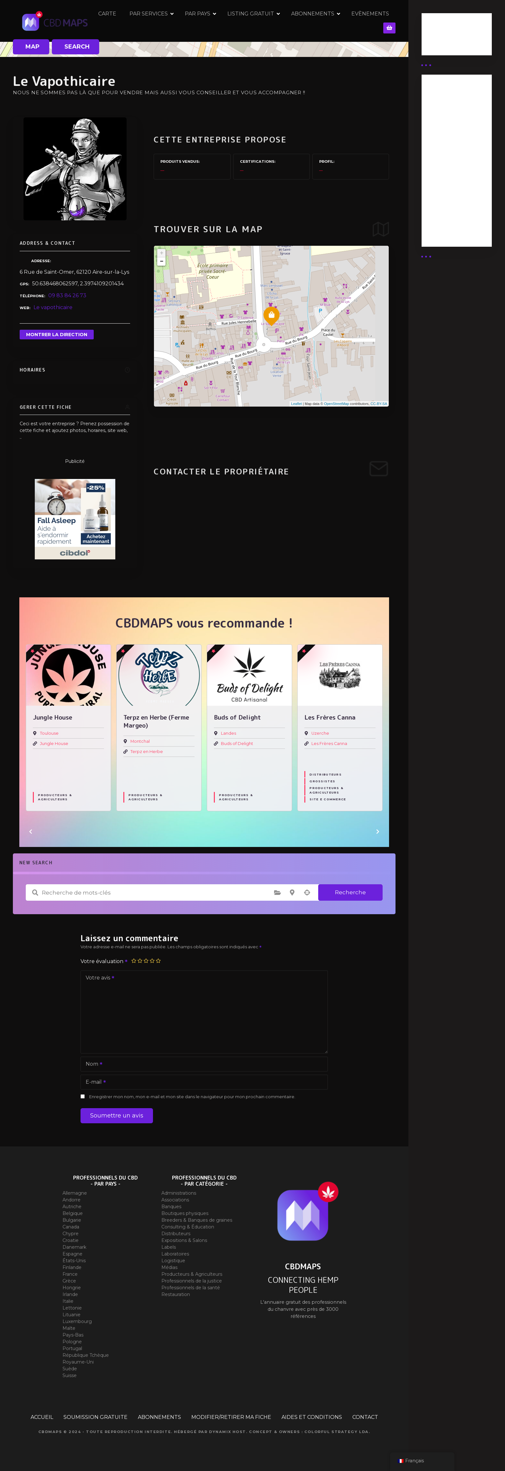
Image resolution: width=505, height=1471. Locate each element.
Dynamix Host (227, 1432)
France (70, 1274)
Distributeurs (325, 774)
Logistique (173, 1261)
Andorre (71, 1200)
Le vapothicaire (52, 307)
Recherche (350, 892)
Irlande (70, 1294)
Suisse (69, 1375)
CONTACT (365, 1417)
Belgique (72, 1213)
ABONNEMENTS (327, 21)
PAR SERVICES (163, 21)
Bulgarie (71, 1220)
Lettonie (72, 1308)
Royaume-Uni (78, 1362)
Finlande (71, 1267)
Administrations (178, 1193)
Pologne (72, 1342)
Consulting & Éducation (187, 1227)
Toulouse (49, 733)
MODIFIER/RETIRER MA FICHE (231, 1417)
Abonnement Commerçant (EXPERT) (445, 187)
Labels (168, 1247)
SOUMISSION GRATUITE (95, 1417)
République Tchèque (85, 1355)
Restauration (175, 1294)
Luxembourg (77, 1321)
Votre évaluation (104, 961)
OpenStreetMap (336, 404)
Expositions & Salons (184, 1240)
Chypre (70, 1234)
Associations (175, 1200)
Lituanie (71, 1315)
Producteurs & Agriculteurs (54, 797)
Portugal (72, 1348)
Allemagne (74, 1193)
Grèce (69, 1281)
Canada (70, 1227)
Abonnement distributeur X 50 (449, 134)
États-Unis (74, 1261)
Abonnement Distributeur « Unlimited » (445, 106)
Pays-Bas (72, 1335)
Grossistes (322, 781)
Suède (69, 1369)
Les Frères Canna (329, 743)
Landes (228, 733)
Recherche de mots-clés (35, 892)
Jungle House (54, 743)
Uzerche (320, 733)
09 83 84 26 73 (67, 295)
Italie (67, 1301)
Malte (68, 1328)
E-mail (94, 1082)
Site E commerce (328, 799)
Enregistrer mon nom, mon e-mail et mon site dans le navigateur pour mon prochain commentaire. (192, 1096)
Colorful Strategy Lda (336, 1432)
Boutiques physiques (184, 1213)
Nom (92, 1064)
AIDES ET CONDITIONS (311, 1417)
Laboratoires (175, 1254)
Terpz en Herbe (146, 751)
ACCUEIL (42, 1417)
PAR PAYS (212, 21)
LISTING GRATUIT (265, 21)
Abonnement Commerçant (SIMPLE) (445, 219)
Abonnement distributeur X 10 (449, 159)
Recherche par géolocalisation (306, 892)
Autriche (71, 1206)
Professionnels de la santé (190, 1288)
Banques (171, 1206)
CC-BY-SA (378, 404)
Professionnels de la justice (191, 1281)
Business (438, 36)
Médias (169, 1267)
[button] (30, 831)
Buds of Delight (237, 743)
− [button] (161, 261)
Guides (435, 44)
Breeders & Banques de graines (196, 1220)
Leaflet (296, 404)
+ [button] (161, 253)
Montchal (140, 741)
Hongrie (71, 1288)
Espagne (72, 1254)
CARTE (122, 21)
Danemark (74, 1247)
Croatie (70, 1240)
